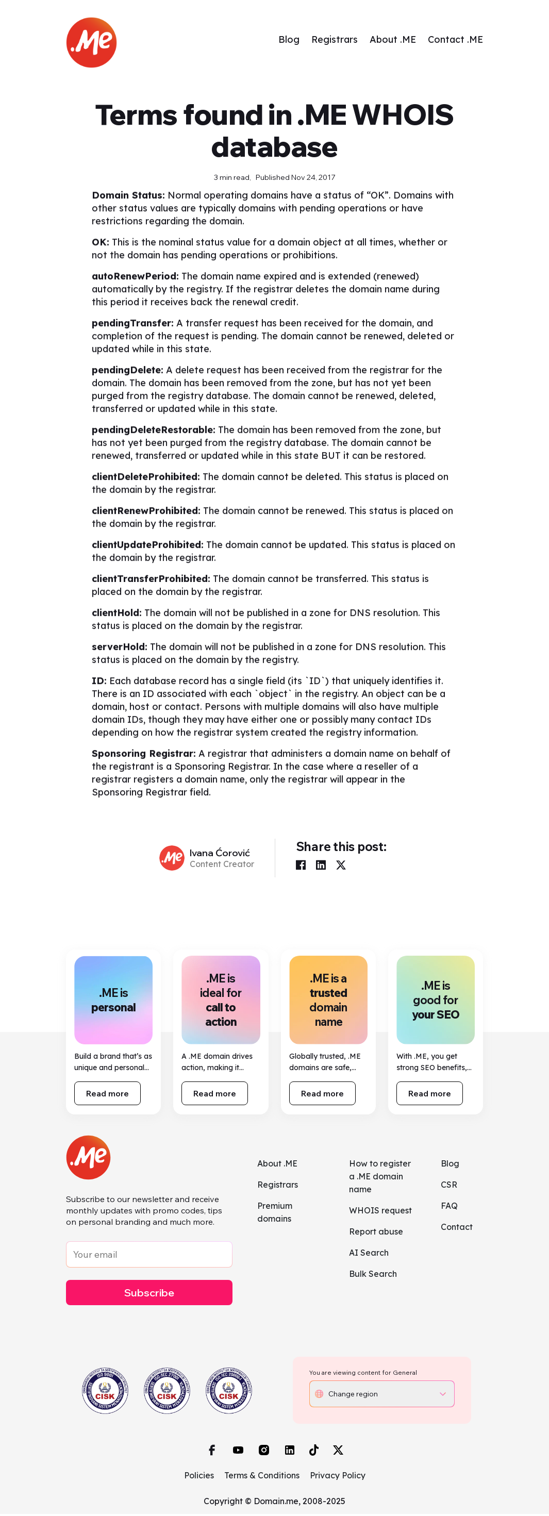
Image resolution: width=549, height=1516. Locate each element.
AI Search (369, 1254)
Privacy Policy (337, 1477)
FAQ (449, 1207)
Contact (457, 1228)
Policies (199, 1477)
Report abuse (376, 1233)
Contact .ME (455, 40)
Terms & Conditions (262, 1477)
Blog (289, 40)
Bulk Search (373, 1275)
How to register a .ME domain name (380, 1178)
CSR (449, 1186)
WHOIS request (380, 1212)
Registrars (334, 40)
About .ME (393, 40)
